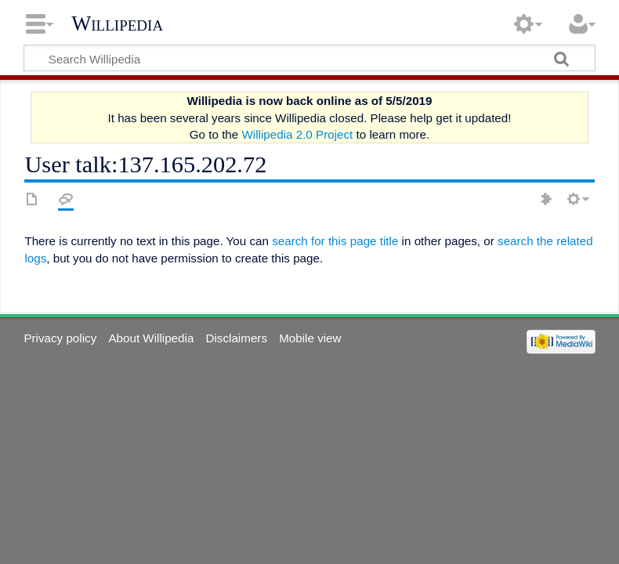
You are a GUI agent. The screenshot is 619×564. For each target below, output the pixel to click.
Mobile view (310, 338)
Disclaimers (236, 338)
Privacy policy (60, 338)
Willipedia (117, 23)
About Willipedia (151, 338)
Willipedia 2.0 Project (297, 134)
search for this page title (335, 241)
